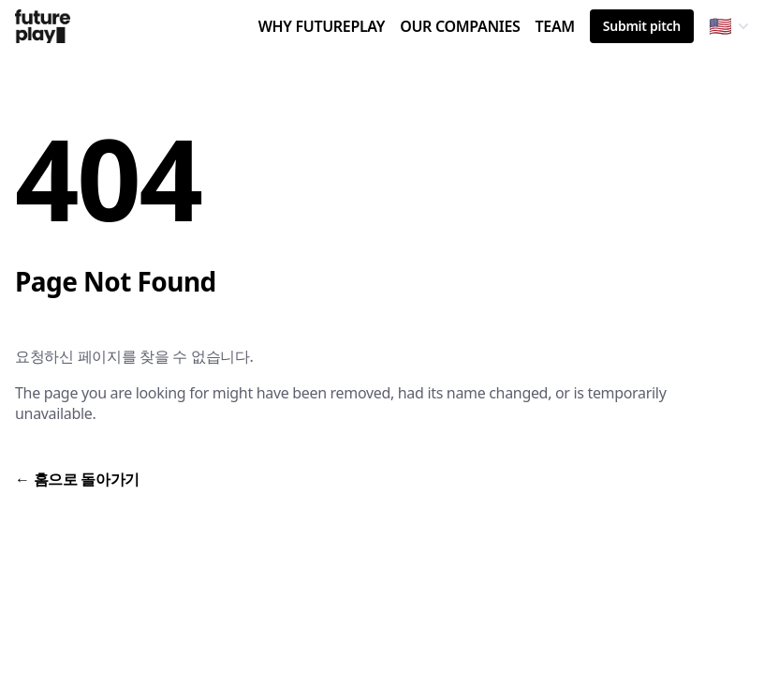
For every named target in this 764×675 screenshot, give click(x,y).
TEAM (554, 29)
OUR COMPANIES (460, 29)
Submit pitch (642, 26)
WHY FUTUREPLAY (322, 29)
